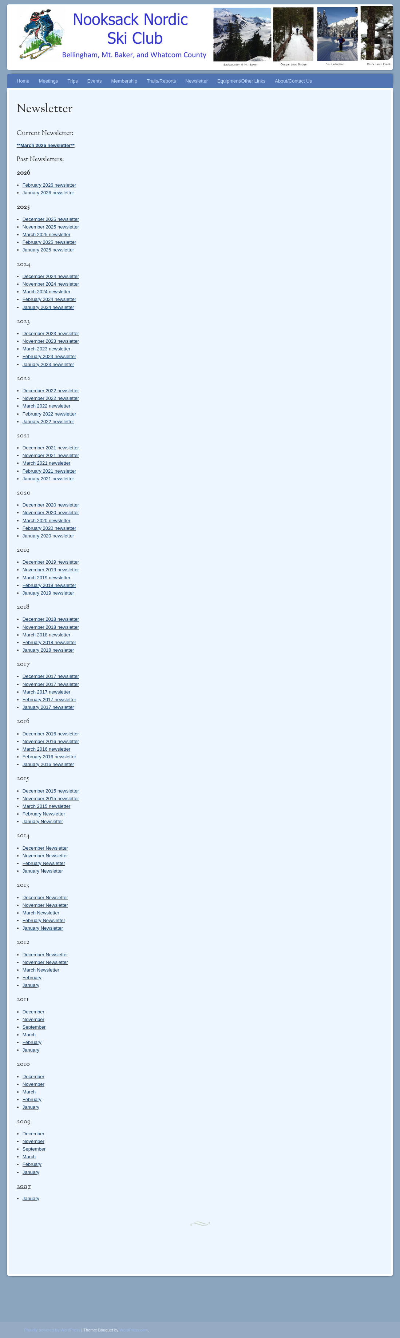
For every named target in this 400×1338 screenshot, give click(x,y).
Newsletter (197, 81)
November (33, 1019)
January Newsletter (43, 821)
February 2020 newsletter (49, 528)
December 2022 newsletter (51, 390)
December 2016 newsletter (51, 734)
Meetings (48, 81)
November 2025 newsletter (51, 227)
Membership (124, 81)
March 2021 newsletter (47, 463)
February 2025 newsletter (49, 242)
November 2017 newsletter (51, 684)
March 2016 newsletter (47, 749)
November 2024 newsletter (51, 284)
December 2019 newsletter (51, 562)
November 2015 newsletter (51, 798)
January (31, 985)
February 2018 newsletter (49, 642)
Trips (72, 81)
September (34, 1027)
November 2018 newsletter (51, 627)
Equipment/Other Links (241, 81)
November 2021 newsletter (51, 455)
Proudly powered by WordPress (52, 1330)
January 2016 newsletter (48, 764)
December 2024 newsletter (51, 276)
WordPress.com (133, 1330)
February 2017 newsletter (49, 699)
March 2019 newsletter (47, 577)
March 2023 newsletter (47, 349)
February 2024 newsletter (49, 299)
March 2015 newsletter (47, 806)
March (29, 1034)
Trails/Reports (161, 81)
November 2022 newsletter (51, 398)
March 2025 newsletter (47, 234)
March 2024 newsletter (47, 291)
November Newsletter (45, 855)
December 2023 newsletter (51, 333)
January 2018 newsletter (48, 650)
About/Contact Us (293, 81)
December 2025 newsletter (51, 219)
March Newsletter (41, 913)
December (33, 1012)
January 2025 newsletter (48, 250)
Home (23, 81)
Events (94, 81)
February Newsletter (44, 863)
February (32, 977)
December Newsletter (45, 848)
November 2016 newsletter (51, 741)
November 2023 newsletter (51, 341)
